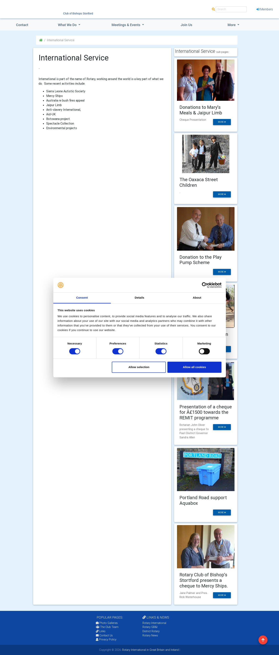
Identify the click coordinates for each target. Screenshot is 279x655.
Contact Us (104, 635)
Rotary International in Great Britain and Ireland (150, 650)
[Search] (231, 9)
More (232, 25)
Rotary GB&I (149, 627)
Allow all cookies (194, 367)
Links (100, 631)
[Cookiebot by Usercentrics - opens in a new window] (204, 285)
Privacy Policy (106, 639)
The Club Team (107, 627)
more (222, 122)
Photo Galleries (107, 623)
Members (264, 9)
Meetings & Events (126, 25)
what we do (67, 25)
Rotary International (154, 623)
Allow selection (138, 367)
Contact (22, 25)
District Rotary (151, 631)
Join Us (186, 25)
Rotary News (150, 635)
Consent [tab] (82, 297)
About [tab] (197, 297)
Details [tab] (139, 297)
